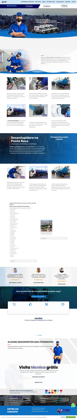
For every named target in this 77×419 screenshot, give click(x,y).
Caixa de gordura (60, 2)
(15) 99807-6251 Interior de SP (38, 411)
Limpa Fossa (67, 2)
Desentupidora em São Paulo (27, 2)
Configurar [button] (63, 417)
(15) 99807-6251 (64, 5)
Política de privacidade (41, 417)
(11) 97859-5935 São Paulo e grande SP (39, 409)
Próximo (40, 335)
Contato (73, 2)
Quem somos (38, 2)
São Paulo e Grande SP (29, 5)
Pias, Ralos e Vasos (51, 2)
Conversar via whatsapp (38, 296)
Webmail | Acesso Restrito (12, 5)
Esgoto (43, 2)
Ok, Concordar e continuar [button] (71, 417)
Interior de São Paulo (46, 5)
